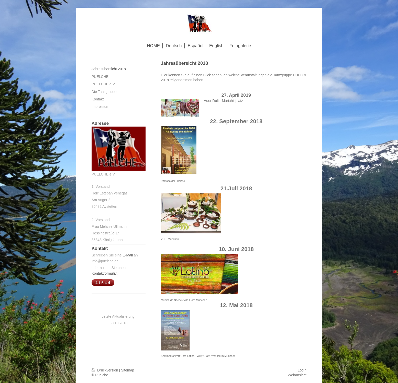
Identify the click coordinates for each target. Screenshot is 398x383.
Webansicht (297, 375)
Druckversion (105, 370)
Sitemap (127, 370)
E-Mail (128, 255)
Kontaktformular (104, 273)
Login (302, 370)
